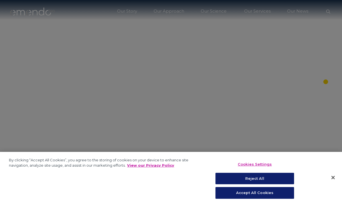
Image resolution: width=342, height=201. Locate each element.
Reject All (254, 182)
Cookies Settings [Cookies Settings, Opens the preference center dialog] (255, 168)
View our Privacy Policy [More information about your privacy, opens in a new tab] (150, 169)
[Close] (333, 181)
